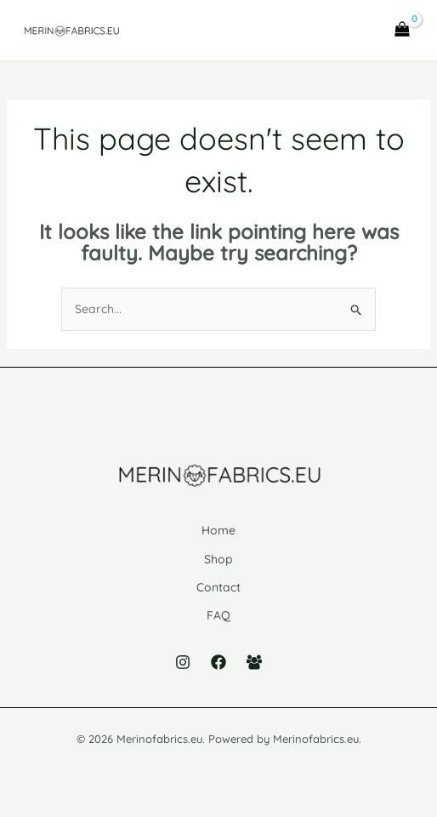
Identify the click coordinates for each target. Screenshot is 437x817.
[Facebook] (218, 662)
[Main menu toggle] (355, 31)
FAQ (218, 615)
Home (218, 530)
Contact (218, 587)
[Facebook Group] (254, 662)
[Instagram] (182, 662)
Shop (218, 559)
